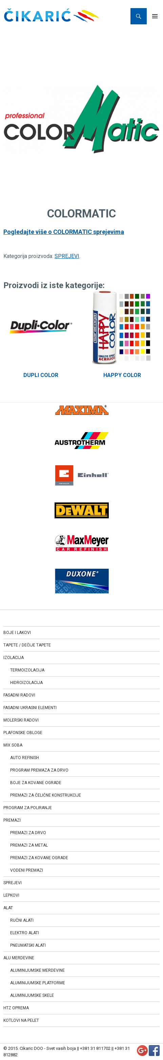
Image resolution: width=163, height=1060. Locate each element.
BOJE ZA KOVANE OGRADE (35, 782)
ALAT (8, 907)
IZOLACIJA (13, 657)
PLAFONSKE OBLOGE (22, 732)
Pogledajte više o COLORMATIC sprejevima (63, 231)
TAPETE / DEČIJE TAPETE (27, 645)
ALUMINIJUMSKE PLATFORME (37, 983)
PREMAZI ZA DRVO (28, 832)
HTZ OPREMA (16, 1008)
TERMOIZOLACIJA (27, 670)
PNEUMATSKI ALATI (28, 945)
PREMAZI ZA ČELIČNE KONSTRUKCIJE (45, 795)
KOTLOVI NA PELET (21, 1020)
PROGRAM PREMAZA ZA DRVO (39, 770)
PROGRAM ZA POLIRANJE (27, 807)
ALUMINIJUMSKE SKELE (32, 995)
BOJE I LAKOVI (17, 632)
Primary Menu (155, 16)
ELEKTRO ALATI (24, 933)
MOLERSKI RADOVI (21, 720)
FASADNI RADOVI (19, 695)
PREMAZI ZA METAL (29, 845)
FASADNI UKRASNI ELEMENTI (30, 707)
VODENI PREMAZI (26, 870)
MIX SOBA (12, 745)
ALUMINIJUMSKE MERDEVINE (37, 970)
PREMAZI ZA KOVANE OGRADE (39, 857)
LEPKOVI (11, 895)
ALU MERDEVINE (18, 958)
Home (10, 32)
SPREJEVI (32, 32)
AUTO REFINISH (24, 757)
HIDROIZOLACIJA (26, 682)
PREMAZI (12, 820)
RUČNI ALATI (22, 920)
